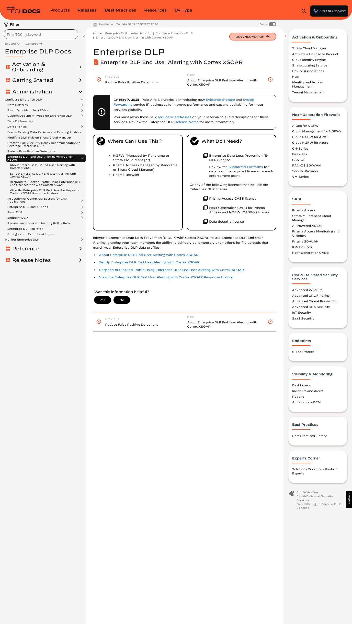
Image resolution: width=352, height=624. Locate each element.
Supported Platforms (245, 167)
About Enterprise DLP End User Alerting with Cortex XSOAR (42, 166)
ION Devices (302, 247)
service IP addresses (174, 117)
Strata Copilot (329, 11)
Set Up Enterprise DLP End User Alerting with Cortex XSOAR (43, 175)
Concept (302, 507)
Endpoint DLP (17, 217)
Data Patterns (17, 104)
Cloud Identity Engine (309, 59)
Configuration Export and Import (31, 234)
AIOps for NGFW (305, 125)
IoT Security (301, 312)
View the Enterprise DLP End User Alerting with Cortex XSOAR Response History (44, 192)
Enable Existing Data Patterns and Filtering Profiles (44, 132)
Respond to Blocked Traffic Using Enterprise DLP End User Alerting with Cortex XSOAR (45, 183)
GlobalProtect (303, 351)
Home (97, 33)
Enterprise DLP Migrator (25, 228)
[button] (349, 499)
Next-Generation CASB (310, 252)
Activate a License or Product (315, 54)
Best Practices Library (309, 435)
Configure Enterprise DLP (23, 99)
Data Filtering (306, 504)
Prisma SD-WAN (305, 241)
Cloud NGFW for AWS (309, 137)
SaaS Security (303, 318)
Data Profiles (16, 126)
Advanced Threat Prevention (314, 301)
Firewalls (299, 154)
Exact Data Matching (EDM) (27, 110)
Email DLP (15, 212)
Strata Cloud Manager (309, 48)
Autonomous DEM (306, 402)
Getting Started (32, 80)
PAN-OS (299, 159)
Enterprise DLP (116, 33)
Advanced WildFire (307, 290)
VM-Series (300, 176)
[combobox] (41, 34)
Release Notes (31, 260)
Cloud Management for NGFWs (316, 131)
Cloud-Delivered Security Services (314, 498)
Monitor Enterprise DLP (22, 239)
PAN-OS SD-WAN (306, 165)
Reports (298, 396)
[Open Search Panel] (305, 11)
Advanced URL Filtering (310, 295)
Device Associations (308, 71)
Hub (295, 76)
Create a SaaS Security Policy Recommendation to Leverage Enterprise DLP (43, 144)
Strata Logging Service (309, 65)
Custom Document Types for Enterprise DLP (39, 115)
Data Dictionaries (20, 121)
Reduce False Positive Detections (31, 151)
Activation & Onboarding (28, 67)
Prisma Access (303, 210)
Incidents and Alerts (307, 391)
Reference (25, 248)
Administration (32, 91)
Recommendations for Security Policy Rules (39, 223)
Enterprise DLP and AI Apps (27, 206)
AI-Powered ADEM (307, 225)
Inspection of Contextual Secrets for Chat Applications (37, 200)
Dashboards (301, 385)
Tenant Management (308, 92)
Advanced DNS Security (311, 306)
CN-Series (300, 148)
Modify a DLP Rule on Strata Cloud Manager (39, 137)
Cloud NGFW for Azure (310, 142)
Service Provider (305, 171)
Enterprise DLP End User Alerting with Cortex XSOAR (40, 158)
